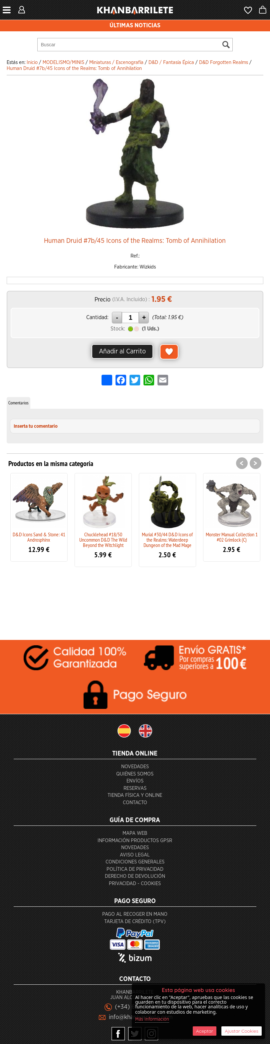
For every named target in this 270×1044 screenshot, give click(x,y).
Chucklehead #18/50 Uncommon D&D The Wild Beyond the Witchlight (103, 539)
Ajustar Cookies (241, 1031)
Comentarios (18, 403)
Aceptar (204, 1031)
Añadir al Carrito (122, 351)
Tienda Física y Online (135, 795)
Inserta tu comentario (36, 426)
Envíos (135, 781)
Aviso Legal (135, 854)
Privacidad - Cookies (135, 883)
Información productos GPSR (135, 840)
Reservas (135, 788)
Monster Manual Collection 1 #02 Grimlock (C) (232, 537)
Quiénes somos (134, 774)
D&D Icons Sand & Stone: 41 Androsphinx (39, 537)
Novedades (135, 766)
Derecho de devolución (135, 876)
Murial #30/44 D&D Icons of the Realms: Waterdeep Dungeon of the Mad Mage (167, 539)
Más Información (152, 1019)
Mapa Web (135, 833)
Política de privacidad (135, 869)
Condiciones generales (135, 861)
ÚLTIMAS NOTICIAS (135, 26)
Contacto (135, 802)
